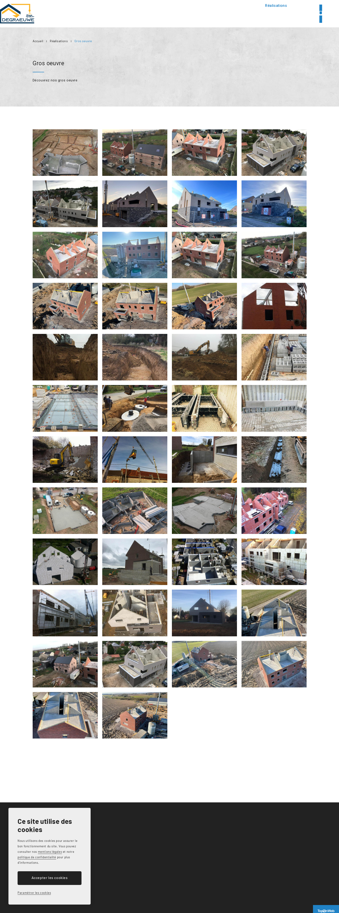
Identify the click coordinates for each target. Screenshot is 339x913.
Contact (264, 13)
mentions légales (50, 851)
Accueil (153, 13)
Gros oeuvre (83, 41)
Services (208, 13)
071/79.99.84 (304, 13)
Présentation (180, 13)
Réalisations (236, 13)
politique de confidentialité (37, 857)
